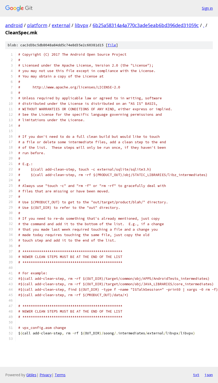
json (208, 374)
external (61, 25)
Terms (60, 374)
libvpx (81, 25)
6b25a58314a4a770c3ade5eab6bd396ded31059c (146, 25)
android (14, 25)
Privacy (46, 374)
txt (196, 374)
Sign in (207, 8)
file (112, 45)
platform (37, 25)
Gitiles (31, 374)
